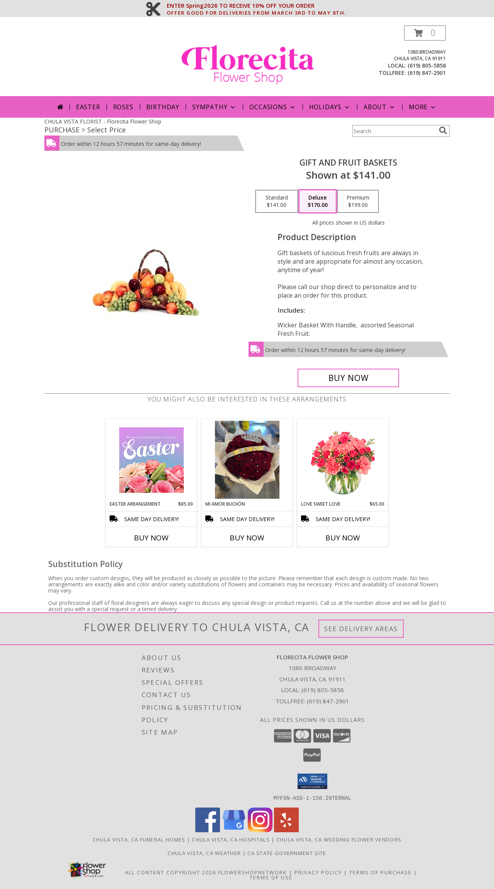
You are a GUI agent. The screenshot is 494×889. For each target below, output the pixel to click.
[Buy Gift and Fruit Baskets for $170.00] (348, 378)
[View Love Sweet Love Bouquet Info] (343, 460)
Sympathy (214, 107)
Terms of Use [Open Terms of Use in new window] (271, 877)
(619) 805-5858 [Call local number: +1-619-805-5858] (427, 65)
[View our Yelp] (286, 829)
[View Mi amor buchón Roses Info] (247, 460)
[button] (425, 33)
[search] (443, 130)
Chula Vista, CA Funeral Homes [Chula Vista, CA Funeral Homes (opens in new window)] (139, 839)
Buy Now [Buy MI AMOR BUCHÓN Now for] (247, 538)
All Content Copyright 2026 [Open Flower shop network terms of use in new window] (170, 872)
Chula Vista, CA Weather (204, 852)
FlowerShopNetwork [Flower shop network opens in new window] (252, 872)
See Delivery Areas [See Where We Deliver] (361, 628)
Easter (88, 107)
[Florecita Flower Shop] (247, 60)
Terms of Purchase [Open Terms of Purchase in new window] (380, 872)
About (380, 107)
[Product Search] (394, 130)
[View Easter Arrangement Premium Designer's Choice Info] (151, 460)
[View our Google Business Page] (234, 829)
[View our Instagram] (260, 829)
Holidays (330, 107)
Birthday (162, 107)
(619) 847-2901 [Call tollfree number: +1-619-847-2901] (427, 72)
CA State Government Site (286, 852)
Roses (123, 107)
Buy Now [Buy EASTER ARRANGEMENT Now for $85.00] (151, 538)
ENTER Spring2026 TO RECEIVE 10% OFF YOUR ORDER (256, 6)
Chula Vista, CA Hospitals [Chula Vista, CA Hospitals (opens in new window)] (231, 839)
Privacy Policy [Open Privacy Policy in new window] (318, 872)
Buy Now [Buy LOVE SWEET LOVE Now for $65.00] (342, 538)
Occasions (272, 107)
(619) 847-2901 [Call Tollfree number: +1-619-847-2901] (328, 701)
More (423, 107)
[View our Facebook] (207, 829)
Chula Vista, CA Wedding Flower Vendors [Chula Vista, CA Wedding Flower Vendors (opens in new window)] (338, 839)
